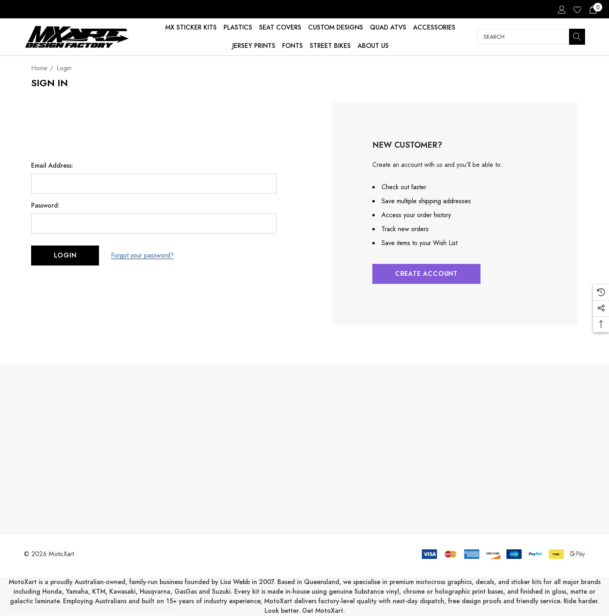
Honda (52, 591)
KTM (98, 591)
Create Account (426, 273)
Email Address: (52, 166)
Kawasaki (122, 591)
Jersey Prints (253, 45)
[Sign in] (561, 9)
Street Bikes (330, 45)
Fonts (292, 45)
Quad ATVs (388, 27)
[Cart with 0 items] (592, 9)
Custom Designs (335, 27)
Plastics (237, 27)
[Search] (577, 37)
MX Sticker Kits (191, 27)
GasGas (186, 591)
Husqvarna (155, 591)
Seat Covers (280, 27)
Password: (45, 206)
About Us (373, 45)
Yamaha (77, 591)
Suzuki (221, 591)
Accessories (434, 27)
